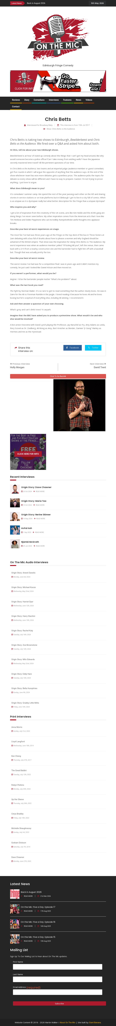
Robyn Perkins (17, 785)
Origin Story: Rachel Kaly (22, 630)
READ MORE (38, 491)
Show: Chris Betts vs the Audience (59, 129)
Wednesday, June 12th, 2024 (22, 606)
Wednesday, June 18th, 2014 (22, 746)
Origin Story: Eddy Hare (21, 674)
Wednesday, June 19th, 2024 (22, 620)
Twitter (93, 347)
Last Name (18, 974)
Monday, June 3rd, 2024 (20, 577)
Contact (16, 106)
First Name (18, 961)
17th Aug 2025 (44, 911)
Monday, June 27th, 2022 (21, 861)
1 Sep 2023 (26, 532)
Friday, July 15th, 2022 (20, 818)
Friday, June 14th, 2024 (20, 707)
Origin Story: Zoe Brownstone (24, 645)
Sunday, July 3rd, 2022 (20, 832)
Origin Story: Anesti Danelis (23, 573)
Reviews (16, 100)
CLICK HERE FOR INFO (28, 454)
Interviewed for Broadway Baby (38, 125)
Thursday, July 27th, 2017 (21, 760)
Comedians (39, 100)
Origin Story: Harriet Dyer (22, 602)
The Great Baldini (19, 770)
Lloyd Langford (18, 741)
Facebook (72, 347)
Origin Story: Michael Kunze (23, 587)
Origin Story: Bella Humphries (24, 688)
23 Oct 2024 (26, 491)
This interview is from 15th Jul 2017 (73, 125)
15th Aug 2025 (44, 941)
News (78, 100)
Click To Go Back (58, 376)
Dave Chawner (17, 857)
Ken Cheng (16, 756)
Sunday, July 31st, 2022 (20, 731)
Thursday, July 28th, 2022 (21, 803)
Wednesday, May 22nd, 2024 (22, 591)
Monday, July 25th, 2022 (21, 789)
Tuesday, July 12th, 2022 (21, 775)
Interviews (54, 100)
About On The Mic (68, 1022)
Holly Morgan (17, 367)
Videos (89, 100)
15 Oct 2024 (26, 505)
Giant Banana (95, 1022)
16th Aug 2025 (44, 926)
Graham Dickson (18, 843)
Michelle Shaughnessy (21, 828)
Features (67, 100)
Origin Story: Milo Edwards (23, 659)
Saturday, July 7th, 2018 (20, 847)
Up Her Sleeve (18, 799)
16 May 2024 (26, 519)
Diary (26, 100)
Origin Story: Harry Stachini (23, 616)
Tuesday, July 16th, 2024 (21, 635)
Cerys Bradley (17, 814)
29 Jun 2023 (26, 546)
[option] (56, 3)
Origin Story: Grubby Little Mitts (25, 703)
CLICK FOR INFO (24, 88)
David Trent (100, 367)
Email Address (26, 987)
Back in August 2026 (36, 3)
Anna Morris (16, 727)
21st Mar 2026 (44, 896)
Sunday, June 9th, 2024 (20, 692)
